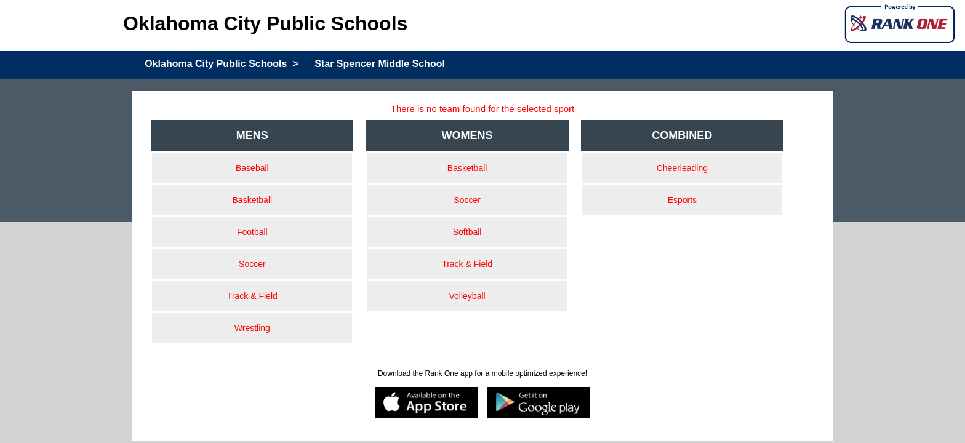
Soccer (252, 264)
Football (252, 232)
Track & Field (252, 296)
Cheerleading (682, 168)
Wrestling (252, 328)
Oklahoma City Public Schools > (221, 63)
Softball (467, 232)
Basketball (253, 200)
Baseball (252, 168)
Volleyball (467, 296)
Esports (682, 200)
